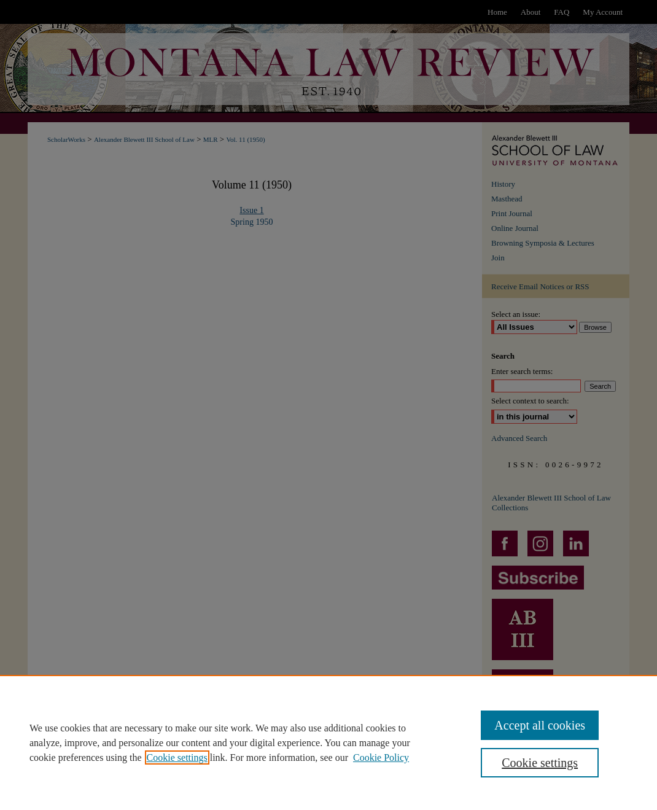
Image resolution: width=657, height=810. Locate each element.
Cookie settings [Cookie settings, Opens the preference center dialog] (540, 762)
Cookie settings (177, 757)
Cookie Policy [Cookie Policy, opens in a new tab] (381, 757)
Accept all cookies (539, 725)
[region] (328, 742)
